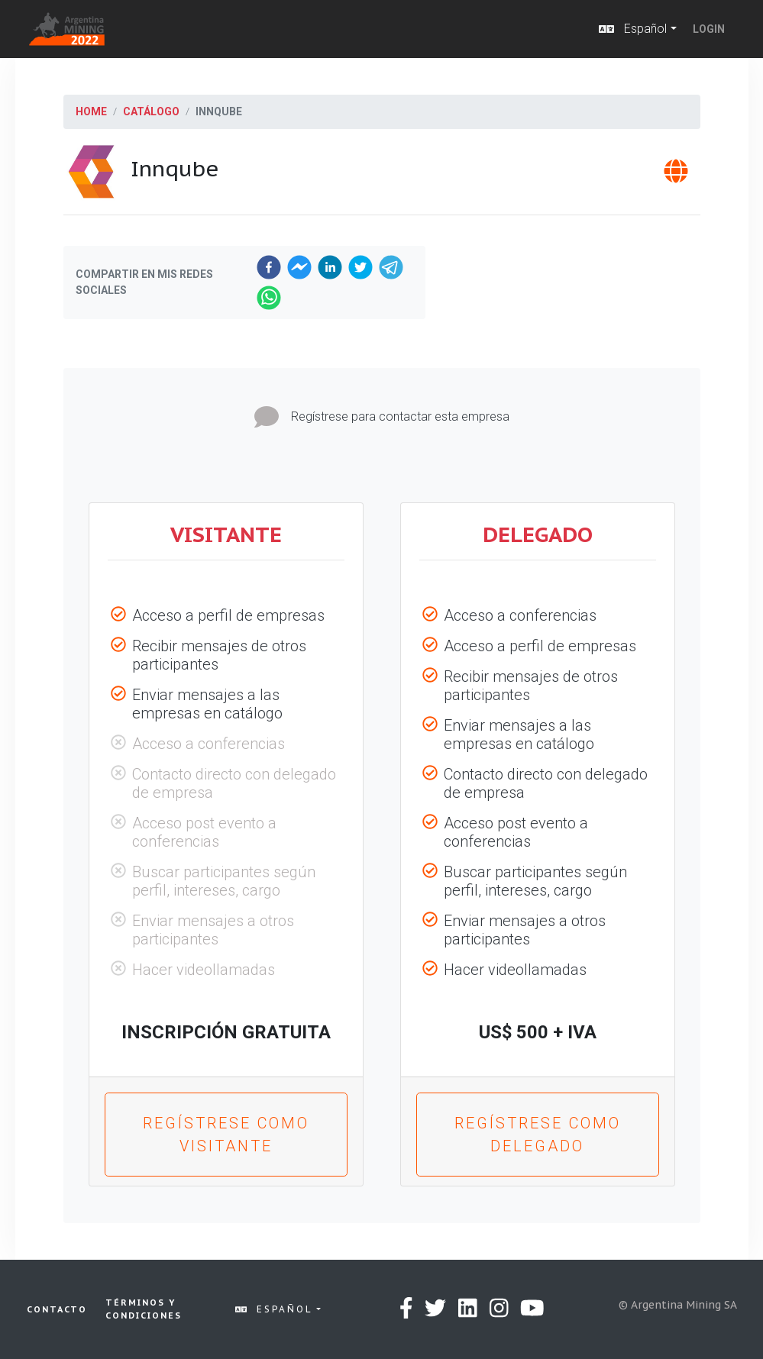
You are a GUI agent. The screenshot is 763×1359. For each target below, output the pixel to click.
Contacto (57, 1309)
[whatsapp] (269, 298)
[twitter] (360, 267)
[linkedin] (330, 267)
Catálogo (151, 111)
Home (91, 111)
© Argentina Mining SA (678, 1305)
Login (709, 29)
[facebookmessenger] (299, 267)
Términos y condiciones (143, 1309)
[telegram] (391, 267)
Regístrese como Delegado (537, 1134)
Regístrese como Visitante (226, 1134)
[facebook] (269, 267)
